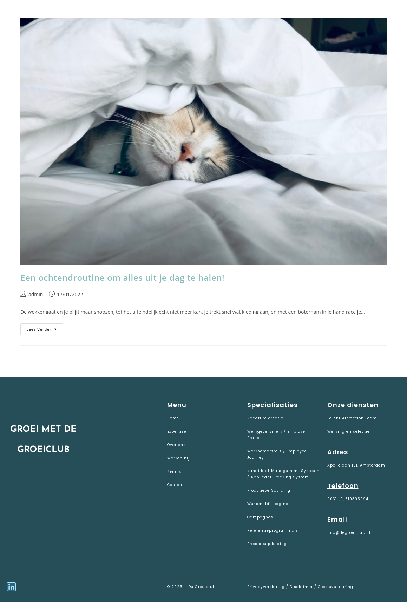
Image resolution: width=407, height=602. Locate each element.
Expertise (176, 431)
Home (173, 418)
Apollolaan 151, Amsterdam (356, 465)
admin (35, 294)
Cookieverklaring (335, 586)
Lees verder (44, 327)
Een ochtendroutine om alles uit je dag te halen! (122, 277)
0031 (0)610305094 (347, 499)
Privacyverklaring (266, 586)
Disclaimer (301, 586)
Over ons (176, 445)
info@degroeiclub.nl (348, 532)
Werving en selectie (348, 431)
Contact (175, 485)
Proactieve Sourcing (268, 490)
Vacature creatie (265, 418)
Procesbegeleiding (267, 544)
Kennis (174, 471)
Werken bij (178, 458)
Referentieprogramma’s (272, 530)
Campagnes (260, 517)
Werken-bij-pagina (268, 504)
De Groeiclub (49, 14)
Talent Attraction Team (352, 418)
